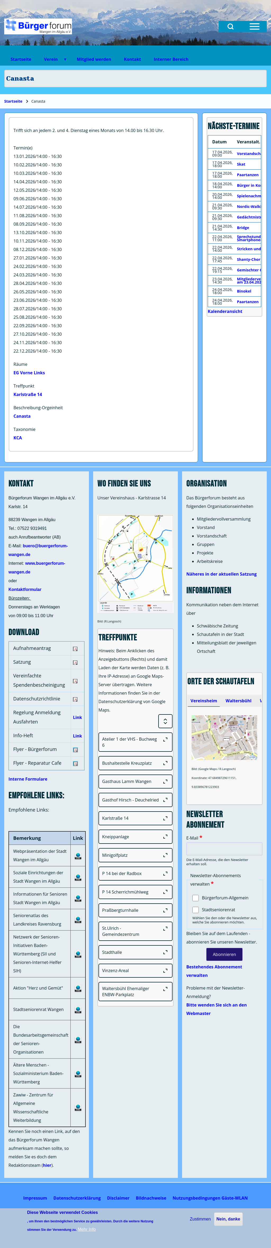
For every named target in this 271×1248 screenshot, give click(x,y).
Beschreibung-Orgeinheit (38, 408)
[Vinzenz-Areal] (135, 971)
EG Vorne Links (29, 373)
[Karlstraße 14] (135, 818)
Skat (241, 164)
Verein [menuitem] (52, 61)
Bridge (243, 227)
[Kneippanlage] (135, 837)
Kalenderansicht (225, 311)
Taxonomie (24, 429)
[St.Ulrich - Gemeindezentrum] (135, 931)
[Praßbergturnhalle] (135, 910)
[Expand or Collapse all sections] (165, 721)
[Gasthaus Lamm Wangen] (135, 782)
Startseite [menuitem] (21, 59)
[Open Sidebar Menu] (254, 26)
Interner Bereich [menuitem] (171, 59)
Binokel (244, 291)
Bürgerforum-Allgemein (225, 898)
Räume (20, 364)
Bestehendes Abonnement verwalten (214, 971)
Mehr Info (87, 1229)
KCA (17, 438)
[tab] (203, 701)
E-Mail (192, 838)
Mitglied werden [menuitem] (94, 59)
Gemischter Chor (253, 269)
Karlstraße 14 (27, 394)
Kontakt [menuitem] (132, 59)
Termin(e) (22, 148)
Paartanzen (248, 174)
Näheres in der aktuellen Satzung (221, 574)
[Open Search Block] (230, 26)
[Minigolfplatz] (135, 855)
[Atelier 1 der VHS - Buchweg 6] (135, 742)
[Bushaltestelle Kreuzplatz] (135, 763)
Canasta (22, 416)
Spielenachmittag (253, 195)
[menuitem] (35, 1198)
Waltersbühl (238, 701)
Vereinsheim (204, 701)
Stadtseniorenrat (218, 910)
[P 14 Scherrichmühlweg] (135, 892)
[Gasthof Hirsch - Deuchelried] (135, 800)
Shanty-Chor (248, 259)
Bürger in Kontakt (254, 185)
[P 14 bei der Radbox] (135, 874)
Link (77, 717)
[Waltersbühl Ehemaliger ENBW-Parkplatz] (135, 991)
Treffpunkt (23, 386)
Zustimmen (200, 1219)
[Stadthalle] (135, 952)
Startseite (13, 101)
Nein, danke (228, 1219)
